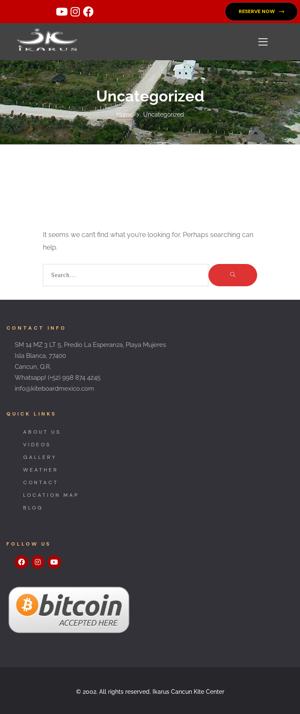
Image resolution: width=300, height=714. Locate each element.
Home (124, 114)
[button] (261, 11)
